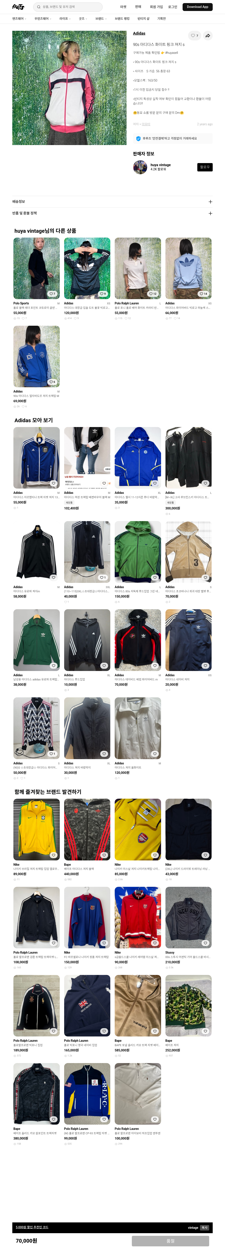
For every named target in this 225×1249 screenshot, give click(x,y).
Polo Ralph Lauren (127, 303)
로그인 (172, 7)
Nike (16, 864)
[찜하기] (194, 35)
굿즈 (83, 18)
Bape (67, 864)
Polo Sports (21, 303)
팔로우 (205, 167)
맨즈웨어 (19, 18)
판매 (138, 7)
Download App (197, 7)
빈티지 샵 (143, 18)
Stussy (169, 952)
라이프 (65, 18)
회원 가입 (156, 7)
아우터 (146, 124)
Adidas (139, 33)
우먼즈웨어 (43, 18)
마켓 (123, 7)
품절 (171, 1241)
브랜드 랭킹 (122, 18)
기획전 (161, 18)
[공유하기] (208, 35)
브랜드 (101, 18)
